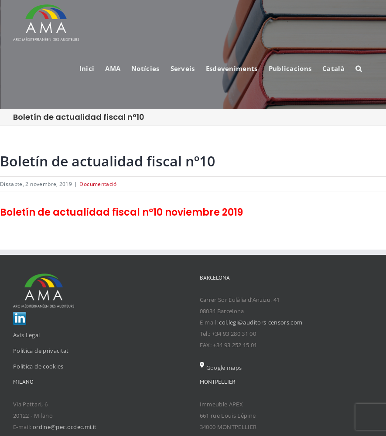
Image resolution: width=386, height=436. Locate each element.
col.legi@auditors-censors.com (260, 322)
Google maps (221, 368)
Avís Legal (26, 335)
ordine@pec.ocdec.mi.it (65, 427)
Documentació (97, 184)
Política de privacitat (41, 351)
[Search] (358, 68)
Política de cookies (38, 366)
